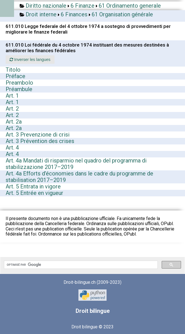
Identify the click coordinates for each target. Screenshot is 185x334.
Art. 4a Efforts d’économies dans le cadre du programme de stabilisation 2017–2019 (79, 176)
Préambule (19, 89)
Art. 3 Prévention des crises (40, 141)
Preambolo (19, 82)
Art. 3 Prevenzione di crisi (37, 134)
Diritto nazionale (46, 5)
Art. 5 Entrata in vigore (33, 186)
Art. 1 (12, 95)
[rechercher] (80, 264)
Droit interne (41, 14)
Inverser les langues (30, 59)
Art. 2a (14, 121)
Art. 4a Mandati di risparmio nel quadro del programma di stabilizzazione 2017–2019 (76, 163)
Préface (15, 76)
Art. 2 (12, 108)
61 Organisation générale (122, 14)
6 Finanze (82, 5)
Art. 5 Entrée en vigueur (34, 193)
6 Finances (74, 14)
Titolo (13, 69)
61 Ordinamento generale (130, 5)
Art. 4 (12, 147)
